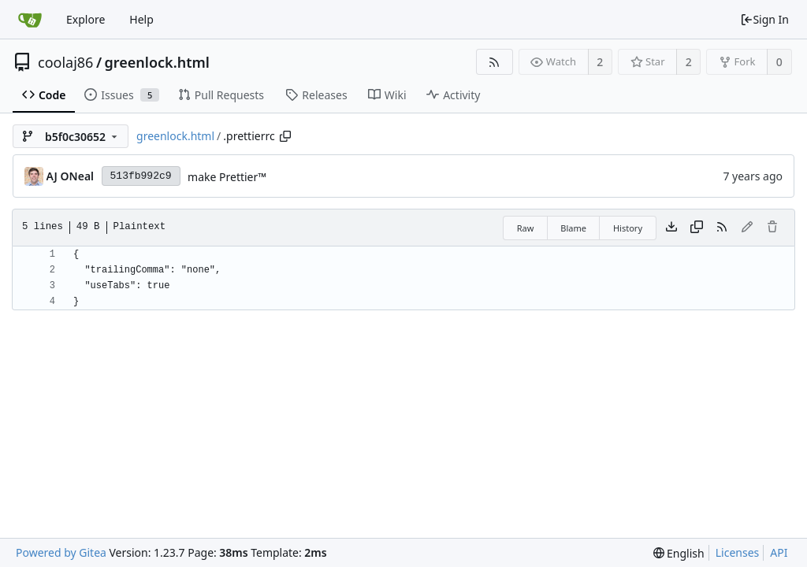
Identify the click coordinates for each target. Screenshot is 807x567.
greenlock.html (157, 62)
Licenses (738, 552)
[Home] (30, 20)
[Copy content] (696, 227)
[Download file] (671, 227)
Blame (573, 228)
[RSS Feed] (494, 62)
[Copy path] (285, 136)
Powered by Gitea (61, 552)
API (778, 552)
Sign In (764, 19)
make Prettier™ (227, 176)
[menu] (679, 553)
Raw (525, 228)
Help (141, 19)
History (627, 228)
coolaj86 (65, 62)
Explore (85, 19)
